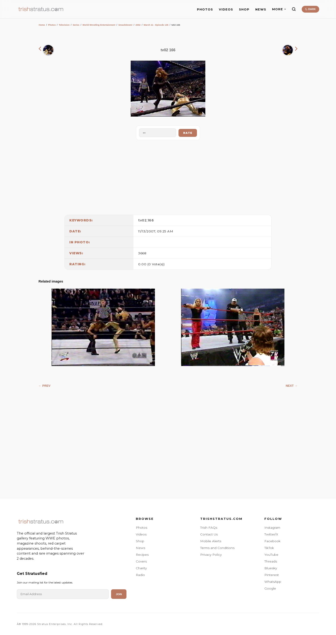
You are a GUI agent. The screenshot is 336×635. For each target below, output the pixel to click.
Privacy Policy (211, 554)
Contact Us (209, 534)
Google (270, 588)
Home (42, 25)
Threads (270, 561)
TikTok (269, 548)
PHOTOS (205, 9)
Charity (141, 568)
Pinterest (271, 575)
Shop (140, 541)
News (140, 548)
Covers (141, 561)
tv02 (142, 220)
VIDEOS (226, 9)
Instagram (272, 527)
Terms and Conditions (217, 548)
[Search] (294, 9)
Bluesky (270, 568)
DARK (310, 9)
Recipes (142, 554)
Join (119, 594)
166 (150, 220)
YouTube (271, 554)
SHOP (244, 9)
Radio (140, 575)
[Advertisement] (168, 176)
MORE (279, 9)
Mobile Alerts (210, 541)
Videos (141, 534)
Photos (52, 25)
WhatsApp (272, 581)
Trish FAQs (208, 527)
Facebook (272, 541)
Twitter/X (271, 534)
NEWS (260, 9)
